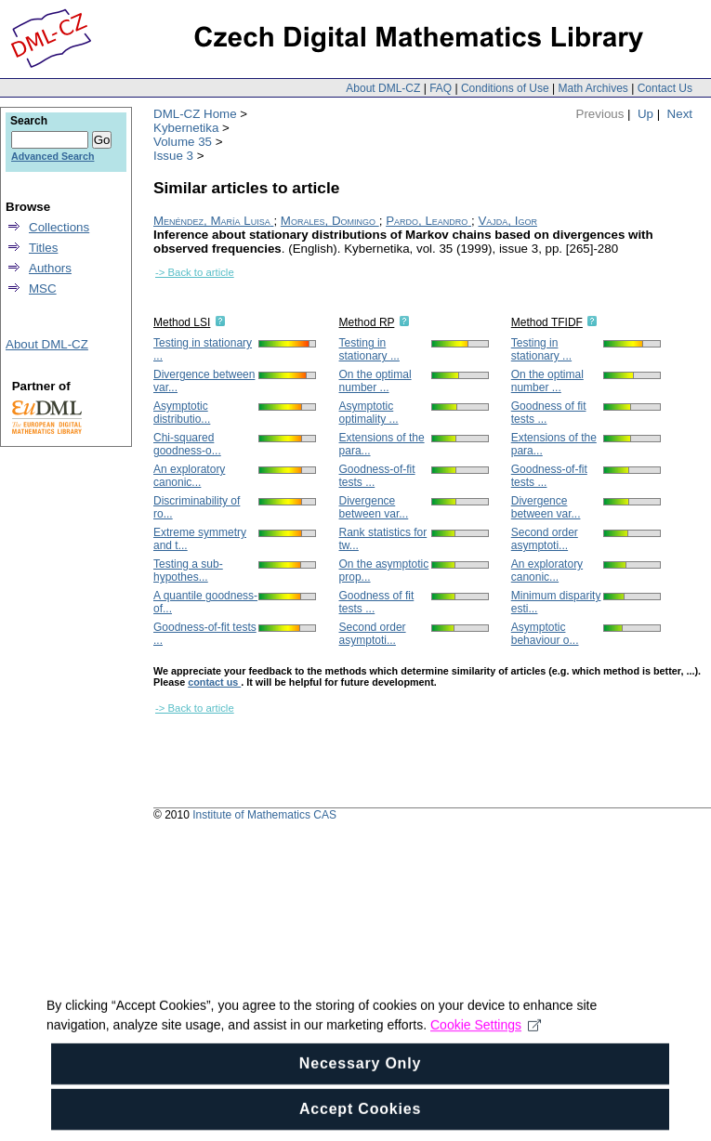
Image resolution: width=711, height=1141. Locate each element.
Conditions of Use (505, 88)
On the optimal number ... (375, 381)
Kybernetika (185, 128)
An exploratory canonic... (189, 476)
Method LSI (181, 322)
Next (679, 114)
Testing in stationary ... (369, 349)
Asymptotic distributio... (181, 413)
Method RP (367, 322)
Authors (50, 268)
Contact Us (665, 88)
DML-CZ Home (195, 114)
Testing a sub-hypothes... (188, 570)
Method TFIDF (547, 322)
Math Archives (592, 88)
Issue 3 (173, 156)
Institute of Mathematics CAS (264, 814)
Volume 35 (182, 142)
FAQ (440, 88)
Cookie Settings (485, 1052)
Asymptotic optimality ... (369, 413)
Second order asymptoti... (372, 634)
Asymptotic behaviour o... (545, 634)
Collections (59, 227)
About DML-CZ (383, 88)
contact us (214, 682)
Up (645, 114)
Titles (43, 248)
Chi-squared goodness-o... (187, 444)
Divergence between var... (374, 507)
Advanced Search (52, 156)
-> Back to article (194, 272)
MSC (43, 288)
